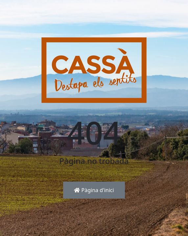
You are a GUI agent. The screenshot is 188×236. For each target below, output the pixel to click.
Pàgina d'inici (94, 190)
